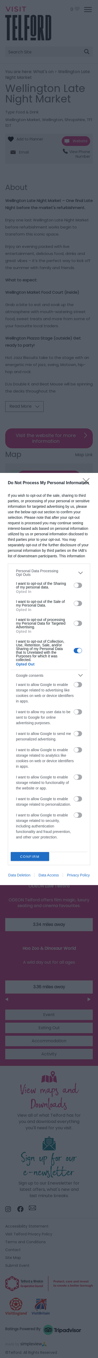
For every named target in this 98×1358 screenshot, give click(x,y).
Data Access (48, 875)
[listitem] (49, 572)
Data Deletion (19, 875)
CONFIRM (30, 857)
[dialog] (49, 679)
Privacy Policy (78, 875)
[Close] (88, 483)
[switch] (78, 585)
